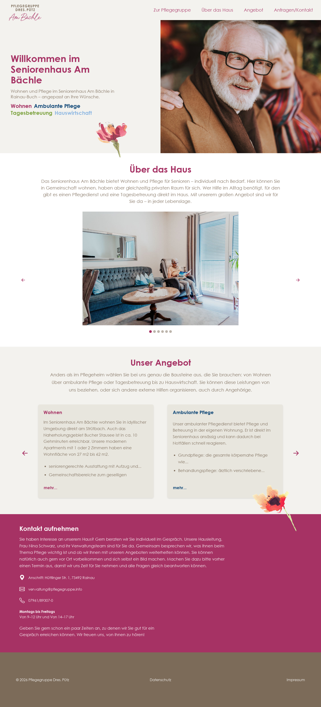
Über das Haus (217, 9)
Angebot (253, 9)
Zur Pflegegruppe (172, 9)
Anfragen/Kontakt (293, 9)
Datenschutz (160, 679)
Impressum (296, 679)
